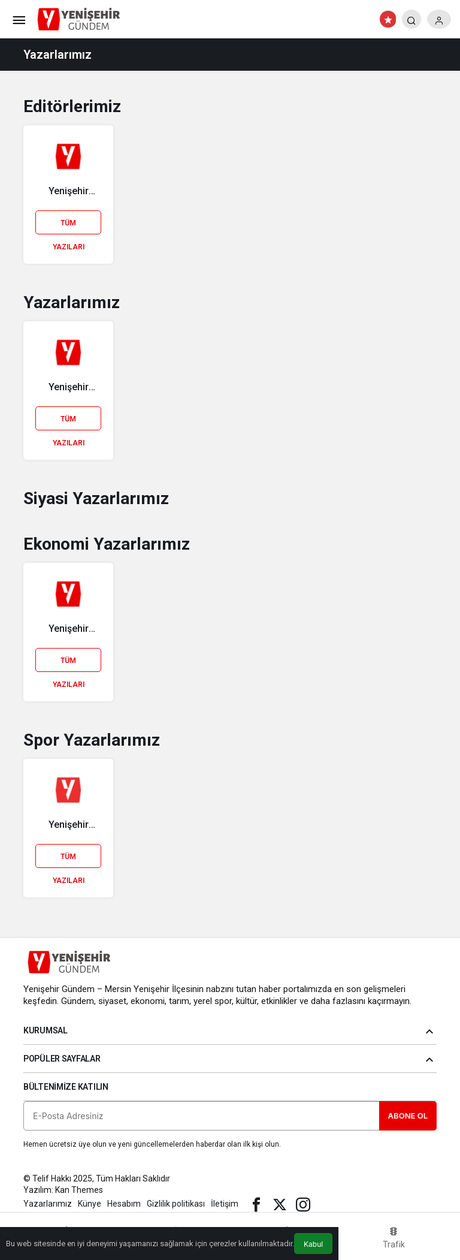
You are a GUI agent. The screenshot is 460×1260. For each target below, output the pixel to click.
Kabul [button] (313, 1244)
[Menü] (18, 19)
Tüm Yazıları (68, 226)
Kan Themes (79, 1190)
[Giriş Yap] (439, 19)
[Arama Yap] (411, 19)
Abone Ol (408, 1115)
